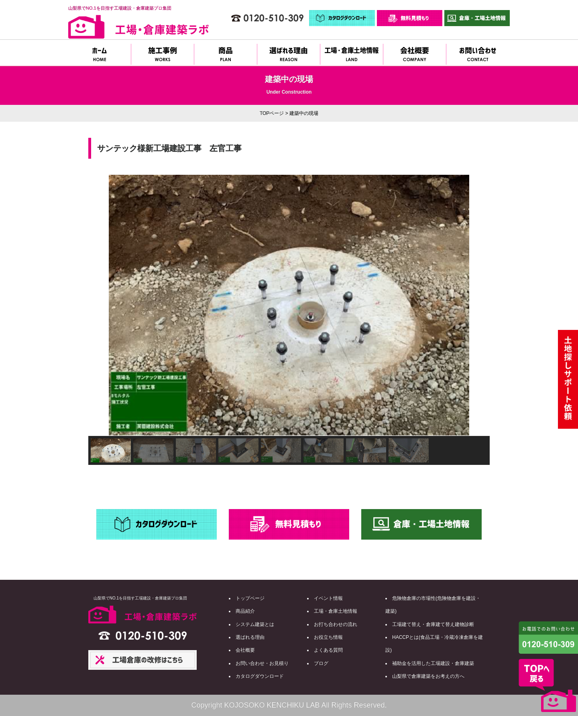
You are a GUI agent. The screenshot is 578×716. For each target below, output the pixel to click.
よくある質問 (328, 650)
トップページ (250, 598)
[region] (289, 320)
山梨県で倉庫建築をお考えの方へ (428, 676)
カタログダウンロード (260, 676)
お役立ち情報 (328, 637)
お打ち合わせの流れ (335, 624)
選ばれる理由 (250, 637)
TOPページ (272, 113)
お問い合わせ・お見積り (262, 663)
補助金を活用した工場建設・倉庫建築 (433, 663)
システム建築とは (255, 624)
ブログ (321, 663)
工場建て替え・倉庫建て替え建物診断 (433, 624)
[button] (100, 305)
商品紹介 (245, 611)
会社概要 (245, 650)
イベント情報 (328, 598)
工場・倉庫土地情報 (335, 611)
